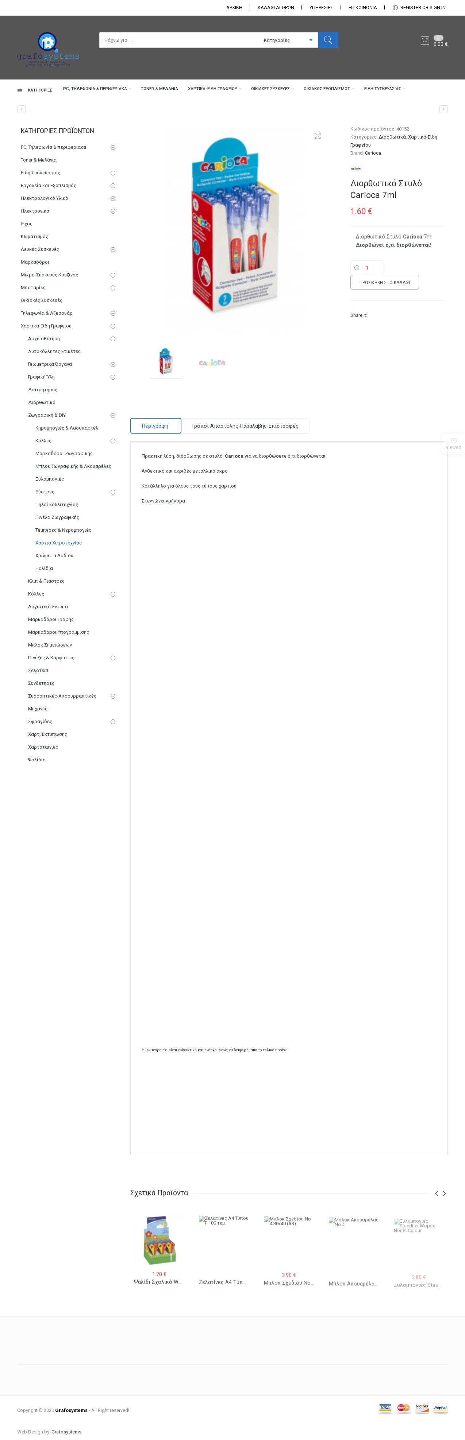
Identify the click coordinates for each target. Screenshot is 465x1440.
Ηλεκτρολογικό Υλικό (44, 253)
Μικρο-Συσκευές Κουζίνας (49, 330)
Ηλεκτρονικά (35, 266)
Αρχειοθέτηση (44, 393)
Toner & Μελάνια (140, 115)
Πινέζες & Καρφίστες (51, 712)
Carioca (373, 208)
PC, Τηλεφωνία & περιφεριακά (57, 115)
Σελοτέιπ (38, 725)
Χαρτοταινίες (43, 802)
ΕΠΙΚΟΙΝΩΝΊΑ (363, 7)
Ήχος (26, 279)
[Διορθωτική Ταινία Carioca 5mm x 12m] (443, 164)
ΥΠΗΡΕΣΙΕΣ (321, 7)
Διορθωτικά (392, 192)
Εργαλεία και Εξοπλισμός (48, 240)
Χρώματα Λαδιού (54, 610)
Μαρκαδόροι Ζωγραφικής (64, 508)
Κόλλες (43, 495)
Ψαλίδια (44, 623)
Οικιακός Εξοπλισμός (354, 115)
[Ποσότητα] (366, 322)
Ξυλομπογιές (49, 534)
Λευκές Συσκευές (40, 304)
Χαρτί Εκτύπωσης (47, 789)
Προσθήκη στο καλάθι (385, 337)
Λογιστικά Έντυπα (48, 661)
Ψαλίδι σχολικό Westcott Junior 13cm (180, 1343)
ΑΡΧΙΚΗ (234, 7)
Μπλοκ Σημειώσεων (50, 700)
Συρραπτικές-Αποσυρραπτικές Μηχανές (62, 757)
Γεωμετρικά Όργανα (50, 419)
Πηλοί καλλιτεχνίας (56, 559)
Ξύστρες (44, 547)
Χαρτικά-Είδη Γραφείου (207, 115)
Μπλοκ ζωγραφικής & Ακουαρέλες (73, 521)
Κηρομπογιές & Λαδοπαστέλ (66, 483)
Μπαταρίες (33, 342)
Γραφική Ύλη (41, 432)
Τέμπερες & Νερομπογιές (63, 585)
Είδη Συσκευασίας (41, 144)
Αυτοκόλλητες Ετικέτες (54, 406)
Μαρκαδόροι (35, 317)
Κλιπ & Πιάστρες (46, 636)
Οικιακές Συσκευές (282, 115)
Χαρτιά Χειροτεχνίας (58, 598)
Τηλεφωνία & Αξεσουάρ (47, 368)
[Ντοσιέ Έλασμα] (21, 164)
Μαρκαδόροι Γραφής (51, 674)
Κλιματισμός (34, 291)
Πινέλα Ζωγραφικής (57, 572)
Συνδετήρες (41, 738)
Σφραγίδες (40, 776)
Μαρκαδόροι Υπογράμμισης (58, 687)
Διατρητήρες (42, 444)
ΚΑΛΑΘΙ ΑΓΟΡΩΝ (276, 7)
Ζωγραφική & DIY (47, 470)
